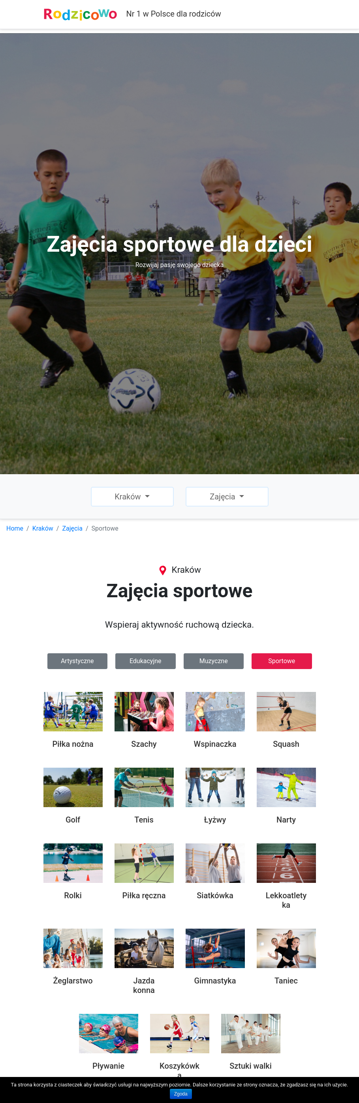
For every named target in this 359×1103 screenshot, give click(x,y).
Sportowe (281, 661)
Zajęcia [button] (223, 496)
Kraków (42, 528)
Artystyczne (77, 661)
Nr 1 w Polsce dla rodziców (132, 14)
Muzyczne (213, 661)
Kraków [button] (129, 496)
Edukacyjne (146, 661)
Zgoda (181, 1094)
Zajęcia (72, 528)
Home (14, 528)
